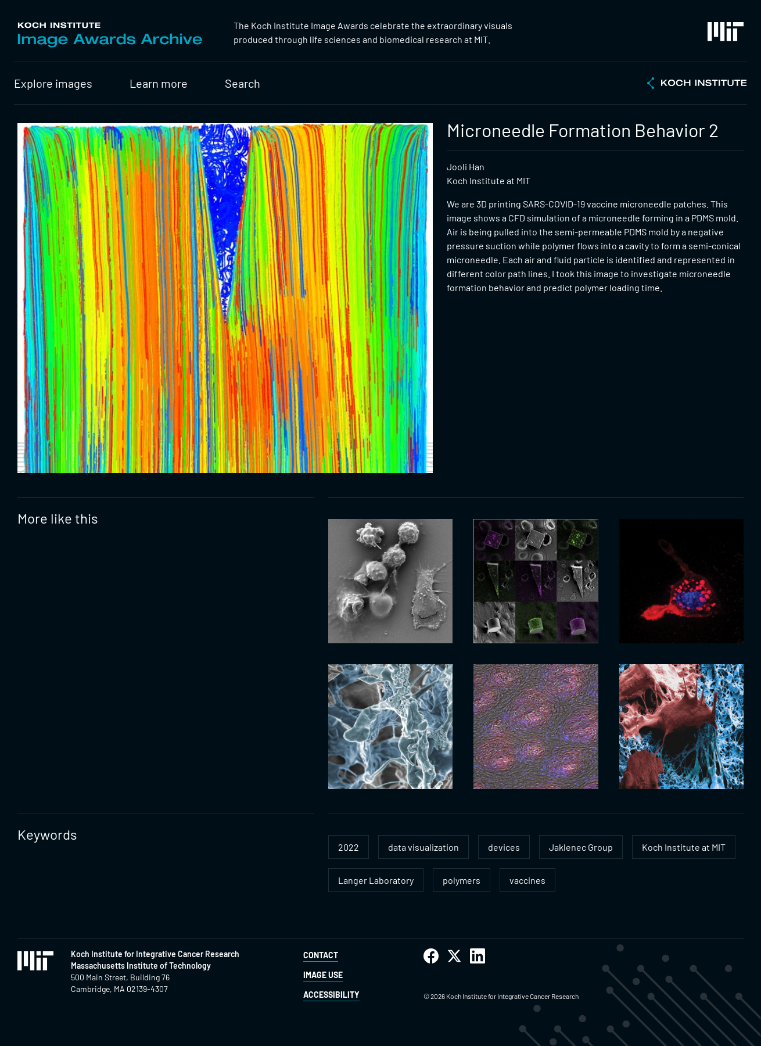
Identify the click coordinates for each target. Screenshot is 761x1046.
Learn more (159, 83)
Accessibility (331, 995)
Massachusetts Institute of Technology (141, 965)
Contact (320, 955)
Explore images (53, 83)
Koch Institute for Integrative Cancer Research (155, 954)
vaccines (527, 880)
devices (504, 846)
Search (242, 83)
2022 (348, 846)
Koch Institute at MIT (684, 846)
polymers (461, 880)
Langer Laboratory (376, 880)
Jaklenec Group (581, 846)
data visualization (423, 846)
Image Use (323, 975)
